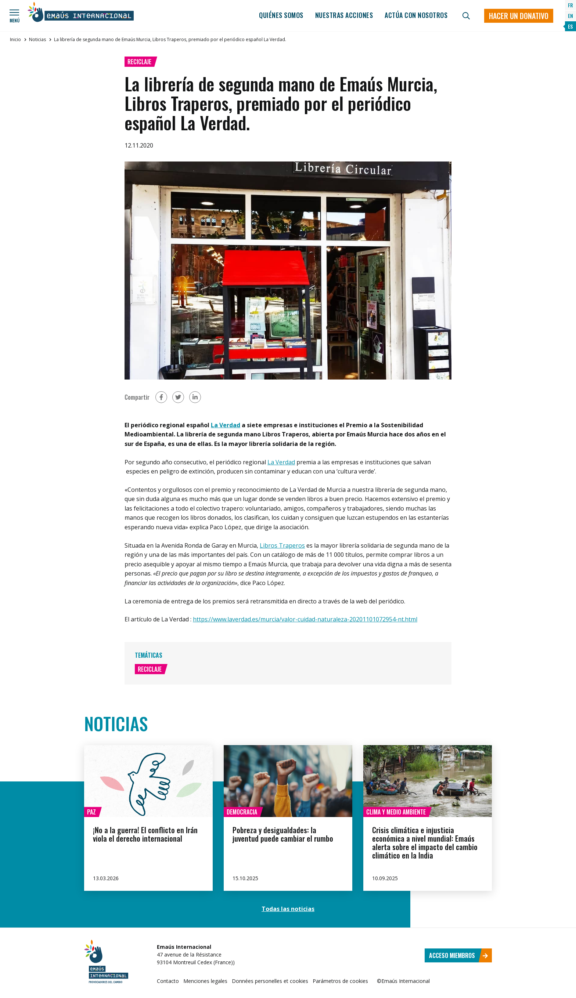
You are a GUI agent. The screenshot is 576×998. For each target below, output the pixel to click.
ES (570, 26)
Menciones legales (205, 980)
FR (570, 5)
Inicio (15, 39)
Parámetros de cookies (340, 980)
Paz (91, 812)
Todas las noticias (288, 909)
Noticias (37, 39)
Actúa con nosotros (416, 15)
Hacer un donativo (518, 15)
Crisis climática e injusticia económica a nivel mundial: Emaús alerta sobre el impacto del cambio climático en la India (425, 842)
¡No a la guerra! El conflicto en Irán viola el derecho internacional (145, 834)
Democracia (242, 812)
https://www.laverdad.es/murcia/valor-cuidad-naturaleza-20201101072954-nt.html (305, 619)
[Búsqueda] (466, 16)
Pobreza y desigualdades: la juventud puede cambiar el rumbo (283, 834)
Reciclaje (139, 61)
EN (570, 15)
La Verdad (225, 425)
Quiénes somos (281, 15)
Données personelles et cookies (270, 980)
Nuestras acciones (344, 15)
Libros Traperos (282, 545)
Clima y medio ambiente (396, 812)
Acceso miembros (458, 955)
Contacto (168, 980)
